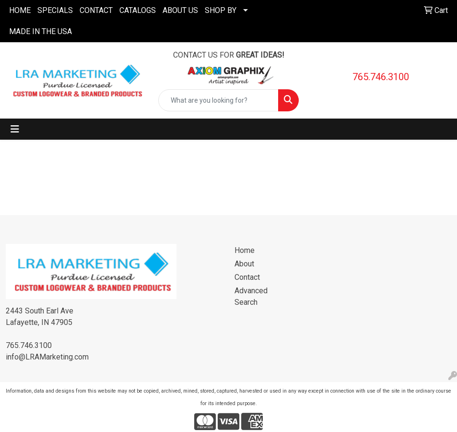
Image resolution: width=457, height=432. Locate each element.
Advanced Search (251, 296)
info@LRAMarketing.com (47, 356)
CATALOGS (137, 10)
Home (244, 250)
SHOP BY (220, 10)
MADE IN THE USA (40, 31)
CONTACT (96, 10)
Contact (247, 277)
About (244, 263)
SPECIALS (55, 10)
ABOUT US (180, 10)
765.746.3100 (380, 77)
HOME (20, 10)
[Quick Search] (218, 100)
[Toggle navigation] (15, 129)
